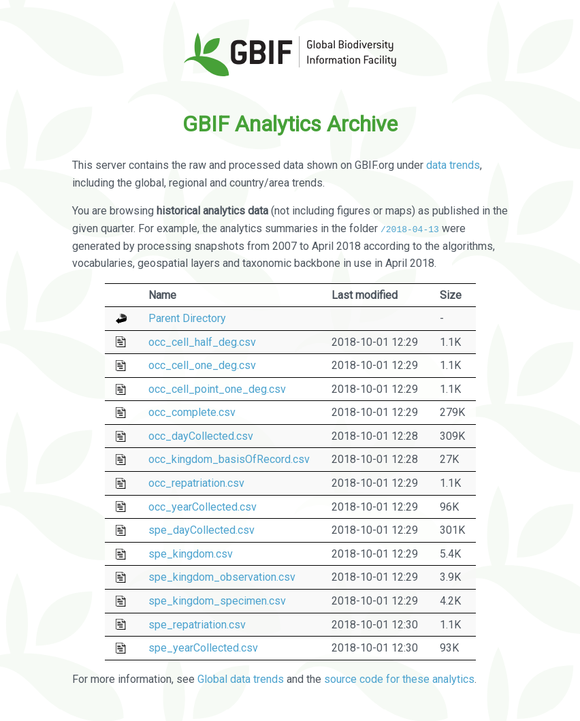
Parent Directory (187, 318)
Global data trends (240, 679)
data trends (453, 165)
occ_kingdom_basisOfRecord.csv (229, 459)
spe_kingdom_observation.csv (221, 577)
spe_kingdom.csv (190, 553)
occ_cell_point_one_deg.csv (217, 389)
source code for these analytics (399, 679)
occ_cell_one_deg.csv (202, 365)
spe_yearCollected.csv (203, 647)
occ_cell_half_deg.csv (202, 341)
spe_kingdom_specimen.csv (217, 600)
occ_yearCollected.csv (202, 506)
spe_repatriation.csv (197, 624)
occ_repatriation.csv (196, 483)
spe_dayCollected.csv (201, 530)
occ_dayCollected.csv (200, 436)
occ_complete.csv (192, 412)
